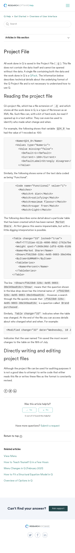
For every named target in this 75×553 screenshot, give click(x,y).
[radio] (29, 414)
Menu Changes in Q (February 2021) (23, 472)
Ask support (58, 512)
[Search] (37, 24)
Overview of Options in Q (18, 485)
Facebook (6, 395)
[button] (68, 6)
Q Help (7, 16)
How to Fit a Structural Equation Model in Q (28, 479)
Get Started (20, 16)
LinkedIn (15, 395)
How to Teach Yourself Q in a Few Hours (26, 466)
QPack (33, 76)
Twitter (10, 395)
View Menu (10, 460)
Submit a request (50, 430)
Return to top (13, 440)
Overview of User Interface (43, 16)
